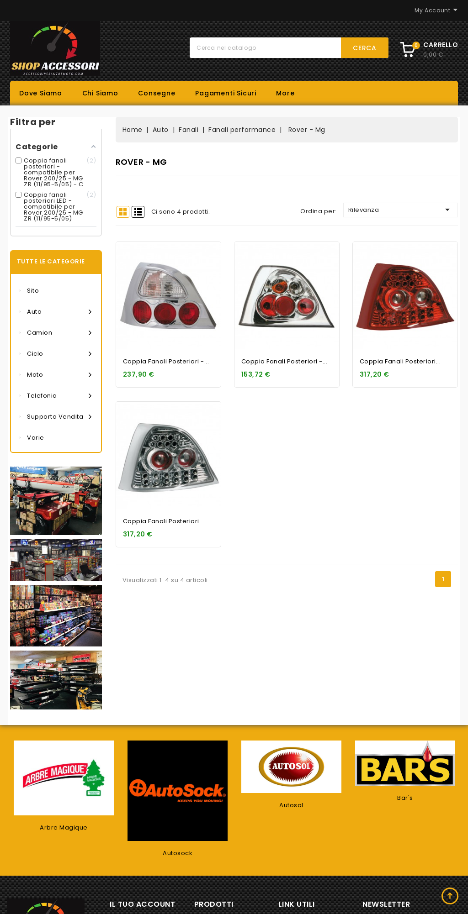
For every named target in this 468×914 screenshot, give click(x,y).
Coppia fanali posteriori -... (166, 361)
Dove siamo (40, 93)
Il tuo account (142, 847)
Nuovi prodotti (226, 882)
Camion (59, 332)
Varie (35, 437)
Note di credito (143, 908)
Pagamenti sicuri (225, 93)
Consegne (156, 93)
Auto (59, 311)
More (285, 93)
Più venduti (221, 897)
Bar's (405, 741)
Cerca (365, 48)
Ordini (128, 894)
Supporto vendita (59, 416)
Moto (59, 374)
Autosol (291, 748)
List (138, 211)
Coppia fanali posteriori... (400, 361)
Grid (123, 211)
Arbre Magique (64, 771)
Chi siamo (100, 93)
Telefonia (59, 395)
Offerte (214, 868)
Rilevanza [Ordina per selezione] (400, 209)
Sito (33, 290)
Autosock (177, 796)
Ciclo (59, 353)
